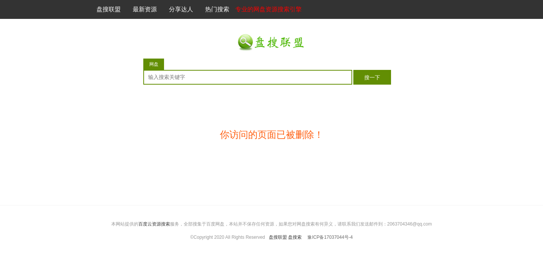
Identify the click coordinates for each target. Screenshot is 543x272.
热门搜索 (217, 9)
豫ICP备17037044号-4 (330, 237)
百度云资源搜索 (154, 224)
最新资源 (145, 9)
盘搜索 (295, 237)
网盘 (153, 64)
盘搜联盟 (109, 9)
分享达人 (181, 9)
